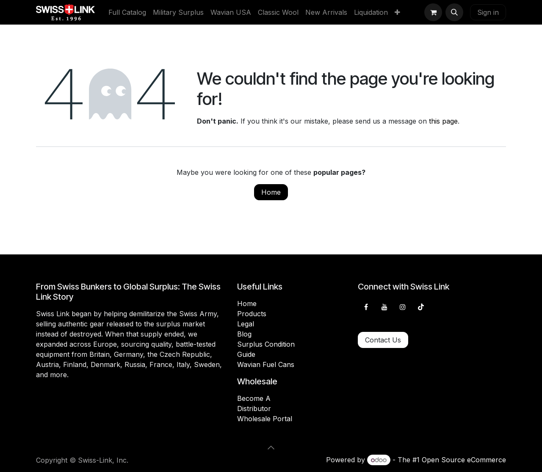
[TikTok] (421, 307)
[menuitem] (127, 12)
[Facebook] (366, 307)
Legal (245, 324)
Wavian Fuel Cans (265, 364)
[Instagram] (402, 307)
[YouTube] (384, 307)
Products (251, 313)
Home (271, 192)
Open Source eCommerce (464, 459)
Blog (244, 334)
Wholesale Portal (264, 418)
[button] (454, 12)
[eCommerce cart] (433, 12)
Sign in (488, 12)
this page (443, 121)
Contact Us (383, 340)
